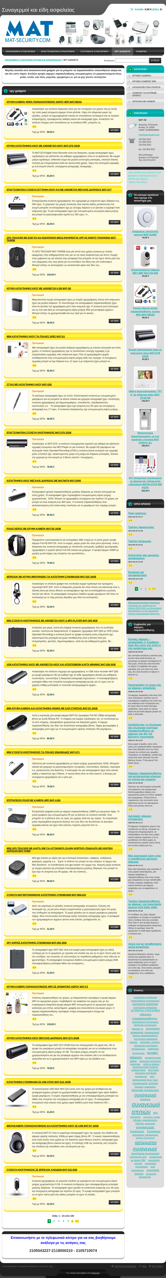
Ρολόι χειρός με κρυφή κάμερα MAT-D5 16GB (34, 528)
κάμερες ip (137, 1028)
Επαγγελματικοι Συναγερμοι (58, 51)
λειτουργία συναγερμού (147, 1175)
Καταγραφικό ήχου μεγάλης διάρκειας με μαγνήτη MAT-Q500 (44, 480)
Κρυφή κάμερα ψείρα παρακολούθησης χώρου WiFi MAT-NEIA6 (44, 102)
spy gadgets (122, 51)
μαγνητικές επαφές (151, 1117)
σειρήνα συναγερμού (145, 1138)
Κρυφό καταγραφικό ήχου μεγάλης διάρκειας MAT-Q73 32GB (43, 1038)
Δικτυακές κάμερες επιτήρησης (139, 818)
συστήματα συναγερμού (145, 1153)
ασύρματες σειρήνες (150, 1042)
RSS (144, 1266)
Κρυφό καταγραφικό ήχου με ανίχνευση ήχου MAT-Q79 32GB (43, 146)
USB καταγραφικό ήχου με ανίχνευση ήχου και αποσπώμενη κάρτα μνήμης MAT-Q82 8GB (61, 664)
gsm (152, 1076)
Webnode (95, 1273)
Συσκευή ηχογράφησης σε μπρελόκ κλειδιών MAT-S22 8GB (42, 1169)
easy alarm (153, 1070)
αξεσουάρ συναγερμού (145, 1025)
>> (34, 126)
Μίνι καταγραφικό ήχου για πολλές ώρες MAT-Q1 (36, 336)
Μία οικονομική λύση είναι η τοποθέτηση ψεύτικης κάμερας (144, 858)
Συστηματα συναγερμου (95, 51)
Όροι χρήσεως (137, 513)
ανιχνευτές (135, 1117)
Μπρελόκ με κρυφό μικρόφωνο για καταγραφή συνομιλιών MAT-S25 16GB (51, 576)
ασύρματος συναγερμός (145, 1134)
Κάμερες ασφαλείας (145, 1086)
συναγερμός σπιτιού (145, 1083)
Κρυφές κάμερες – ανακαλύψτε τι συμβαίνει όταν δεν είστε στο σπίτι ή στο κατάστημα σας (144, 644)
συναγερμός (145, 1127)
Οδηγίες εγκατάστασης (145, 1120)
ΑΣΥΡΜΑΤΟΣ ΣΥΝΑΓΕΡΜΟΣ (145, 1010)
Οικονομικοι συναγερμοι (20, 51)
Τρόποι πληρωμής (139, 541)
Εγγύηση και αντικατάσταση (137, 574)
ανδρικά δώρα (138, 1070)
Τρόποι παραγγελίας (141, 527)
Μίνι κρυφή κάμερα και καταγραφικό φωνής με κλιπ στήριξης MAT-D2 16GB (52, 708)
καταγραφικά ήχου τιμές (145, 1079)
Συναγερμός (137, 1131)
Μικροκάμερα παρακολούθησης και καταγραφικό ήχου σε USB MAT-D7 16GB (52, 1126)
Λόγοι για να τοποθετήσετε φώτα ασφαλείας (145, 945)
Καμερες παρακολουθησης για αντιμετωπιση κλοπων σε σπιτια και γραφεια (145, 776)
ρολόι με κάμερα (151, 1064)
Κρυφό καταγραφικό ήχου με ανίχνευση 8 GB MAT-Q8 (39, 288)
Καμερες (141, 51)
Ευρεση (155, 60)
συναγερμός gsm (138, 1157)
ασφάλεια (145, 1099)
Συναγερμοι (154, 1131)
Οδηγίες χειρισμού (145, 1123)
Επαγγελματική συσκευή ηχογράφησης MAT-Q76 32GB (39, 432)
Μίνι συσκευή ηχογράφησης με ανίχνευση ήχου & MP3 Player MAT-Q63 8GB (52, 620)
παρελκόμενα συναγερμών (145, 1022)
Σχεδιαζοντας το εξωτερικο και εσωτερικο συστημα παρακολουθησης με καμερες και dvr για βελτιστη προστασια (144, 730)
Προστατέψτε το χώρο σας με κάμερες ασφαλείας (144, 686)
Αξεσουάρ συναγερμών (145, 1090)
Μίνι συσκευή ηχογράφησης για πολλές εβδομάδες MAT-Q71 (43, 752)
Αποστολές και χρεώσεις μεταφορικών (143, 557)
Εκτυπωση (157, 1266)
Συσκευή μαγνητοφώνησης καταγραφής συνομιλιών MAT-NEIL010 (46, 895)
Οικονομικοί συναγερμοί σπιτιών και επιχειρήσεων (33, 60)
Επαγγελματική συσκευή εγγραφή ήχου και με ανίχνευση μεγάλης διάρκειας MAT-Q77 (59, 189)
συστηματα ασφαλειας (145, 1007)
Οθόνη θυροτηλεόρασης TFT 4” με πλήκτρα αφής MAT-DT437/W (145, 394)
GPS (155, 1113)
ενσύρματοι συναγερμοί (145, 997)
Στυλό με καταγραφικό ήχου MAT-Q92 (29, 384)
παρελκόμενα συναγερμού (145, 1000)
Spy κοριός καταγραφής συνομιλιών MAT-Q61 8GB (37, 942)
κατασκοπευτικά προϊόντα (145, 1067)
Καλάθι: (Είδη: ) (148, 9)
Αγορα (114, 130)
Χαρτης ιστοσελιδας (125, 1266)
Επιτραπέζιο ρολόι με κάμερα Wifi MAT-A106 (33, 800)
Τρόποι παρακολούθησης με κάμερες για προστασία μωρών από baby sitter (144, 904)
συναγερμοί (145, 1094)
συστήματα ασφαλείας (145, 1004)
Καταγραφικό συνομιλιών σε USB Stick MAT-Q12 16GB (39, 1082)
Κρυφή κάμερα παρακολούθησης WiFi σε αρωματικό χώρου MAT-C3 (47, 986)
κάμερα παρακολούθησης (145, 1035)
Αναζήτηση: (109, 60)
